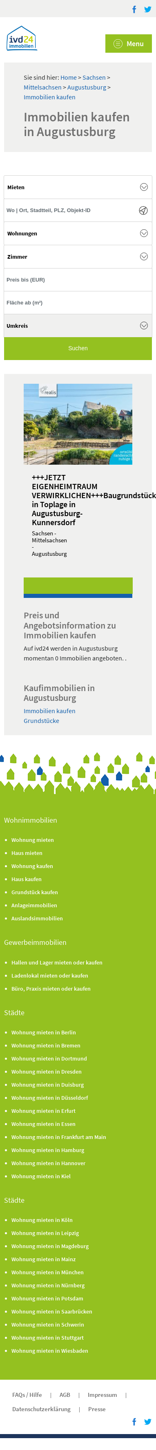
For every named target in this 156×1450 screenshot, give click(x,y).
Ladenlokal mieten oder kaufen (49, 975)
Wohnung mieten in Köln (42, 1220)
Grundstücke (41, 720)
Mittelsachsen (43, 87)
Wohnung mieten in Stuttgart (47, 1337)
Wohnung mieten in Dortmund (49, 1058)
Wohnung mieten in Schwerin (47, 1324)
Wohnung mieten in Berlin (43, 1032)
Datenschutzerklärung (41, 1409)
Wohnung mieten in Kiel (41, 1176)
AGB (65, 1395)
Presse (97, 1409)
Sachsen (94, 77)
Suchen (77, 348)
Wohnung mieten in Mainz (43, 1259)
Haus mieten (26, 853)
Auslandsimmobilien (37, 918)
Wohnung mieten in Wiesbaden (49, 1350)
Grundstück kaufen (34, 892)
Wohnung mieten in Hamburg (47, 1150)
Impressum (102, 1395)
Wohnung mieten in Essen (43, 1124)
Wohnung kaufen (32, 866)
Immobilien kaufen (50, 97)
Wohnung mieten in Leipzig (45, 1233)
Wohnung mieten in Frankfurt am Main (58, 1137)
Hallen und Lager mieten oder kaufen (57, 962)
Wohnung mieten (32, 840)
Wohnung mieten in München (47, 1272)
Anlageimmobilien (34, 905)
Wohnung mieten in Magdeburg (50, 1246)
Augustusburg (87, 87)
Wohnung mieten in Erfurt (43, 1110)
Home (68, 77)
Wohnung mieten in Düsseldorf (49, 1097)
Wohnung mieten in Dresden (46, 1071)
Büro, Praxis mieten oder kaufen (51, 988)
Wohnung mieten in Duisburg (47, 1084)
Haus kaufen (26, 879)
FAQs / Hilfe (27, 1395)
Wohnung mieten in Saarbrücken (51, 1311)
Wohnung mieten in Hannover (48, 1163)
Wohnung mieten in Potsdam (47, 1298)
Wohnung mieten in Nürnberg (48, 1285)
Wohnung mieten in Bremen (45, 1045)
